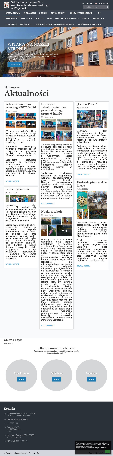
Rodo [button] (49, 19)
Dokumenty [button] (98, 19)
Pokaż (21, 379)
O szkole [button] (43, 13)
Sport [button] (86, 19)
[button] (95, 3)
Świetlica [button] (27, 19)
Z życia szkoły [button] (59, 13)
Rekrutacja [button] (11, 24)
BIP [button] (99, 13)
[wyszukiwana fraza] (96, 7)
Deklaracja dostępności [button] (67, 19)
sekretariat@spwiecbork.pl (17, 419)
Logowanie (104, 3)
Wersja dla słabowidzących (16, 453)
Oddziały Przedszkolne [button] (82, 13)
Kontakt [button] (40, 19)
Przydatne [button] (26, 24)
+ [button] (83, 3)
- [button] (87, 3)
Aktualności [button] (30, 13)
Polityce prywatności (101, 447)
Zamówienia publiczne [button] (90, 24)
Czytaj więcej (15, 64)
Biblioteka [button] (12, 19)
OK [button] (107, 451)
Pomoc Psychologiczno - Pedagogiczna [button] (55, 24)
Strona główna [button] (13, 13)
